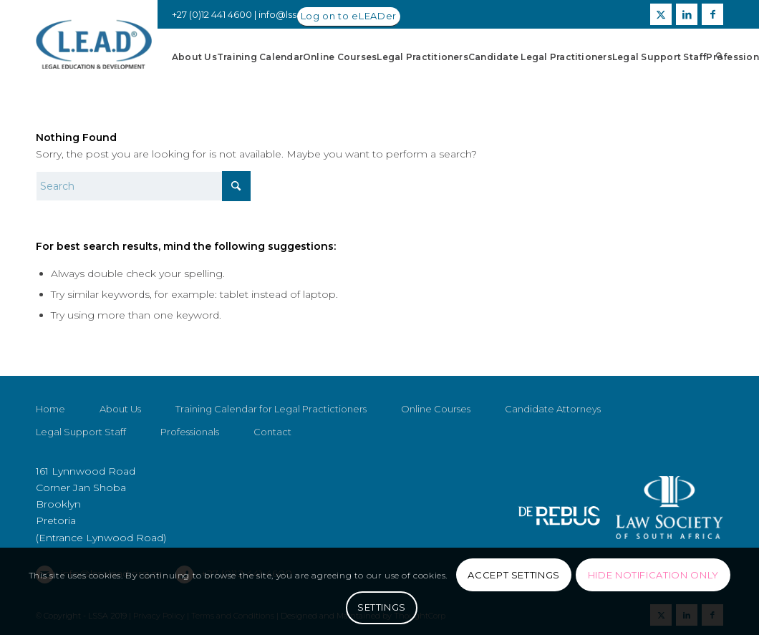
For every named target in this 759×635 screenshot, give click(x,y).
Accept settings (514, 575)
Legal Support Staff (81, 431)
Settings (381, 607)
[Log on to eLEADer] (348, 16)
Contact (272, 431)
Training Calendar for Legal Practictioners (271, 409)
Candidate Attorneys (553, 409)
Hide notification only (653, 575)
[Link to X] (661, 14)
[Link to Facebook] (712, 14)
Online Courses (435, 409)
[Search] (720, 57)
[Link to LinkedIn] (686, 14)
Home (50, 409)
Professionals (189, 431)
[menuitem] (194, 57)
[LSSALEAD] (94, 45)
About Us (120, 409)
